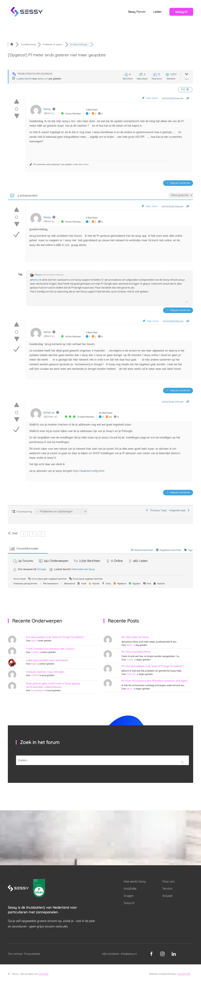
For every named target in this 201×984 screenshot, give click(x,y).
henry (47, 109)
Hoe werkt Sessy (135, 881)
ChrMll (34, 675)
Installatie (130, 888)
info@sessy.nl (129, 953)
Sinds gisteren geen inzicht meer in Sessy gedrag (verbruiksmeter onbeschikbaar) (53, 685)
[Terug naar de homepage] (26, 12)
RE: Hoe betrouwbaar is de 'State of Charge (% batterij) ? (153, 666)
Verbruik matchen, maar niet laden (45, 672)
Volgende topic (179, 510)
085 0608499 (110, 953)
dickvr (129, 645)
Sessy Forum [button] (136, 12)
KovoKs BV (183, 974)
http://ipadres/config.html (88, 470)
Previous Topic (156, 510)
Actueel (167, 896)
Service (167, 888)
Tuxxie (130, 660)
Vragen (128, 896)
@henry (34, 280)
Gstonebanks (37, 690)
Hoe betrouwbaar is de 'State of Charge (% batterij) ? (55, 637)
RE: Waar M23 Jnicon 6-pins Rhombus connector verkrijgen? (155, 681)
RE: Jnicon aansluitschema (136, 652)
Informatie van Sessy (83, 569)
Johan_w (42, 79)
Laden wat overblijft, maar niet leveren (47, 660)
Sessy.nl (129, 903)
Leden (157, 12)
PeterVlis (131, 674)
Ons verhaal (15, 953)
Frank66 (35, 652)
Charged (43, 974)
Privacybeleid (32, 953)
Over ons (168, 881)
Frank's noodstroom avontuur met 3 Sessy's (50, 649)
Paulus (38, 275)
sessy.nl (181, 12)
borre (33, 641)
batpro (34, 664)
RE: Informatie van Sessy (135, 637)
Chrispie (41, 569)
